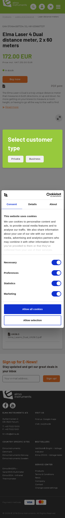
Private (15, 158)
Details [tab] (32, 204)
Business (34, 158)
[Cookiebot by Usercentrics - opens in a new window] (46, 195)
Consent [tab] (12, 204)
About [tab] (53, 204)
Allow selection (32, 320)
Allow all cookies (32, 309)
